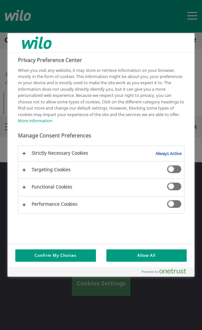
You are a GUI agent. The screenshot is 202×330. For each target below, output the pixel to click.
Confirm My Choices (55, 255)
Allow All (146, 255)
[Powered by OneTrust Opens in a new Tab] (166, 273)
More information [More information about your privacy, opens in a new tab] (35, 121)
